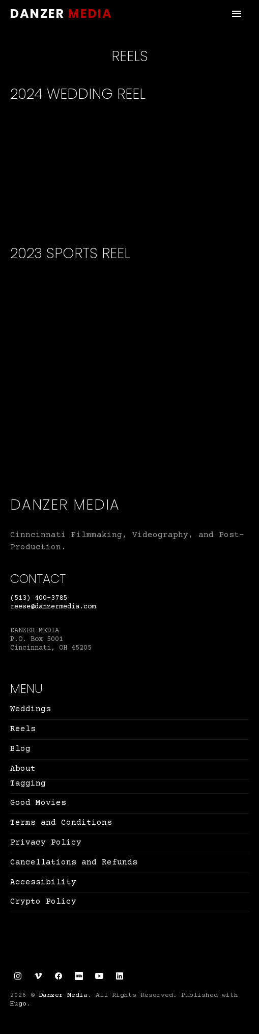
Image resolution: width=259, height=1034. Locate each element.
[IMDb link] (79, 976)
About (23, 768)
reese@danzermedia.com (53, 607)
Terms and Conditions (61, 822)
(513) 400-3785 (38, 598)
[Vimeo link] (38, 976)
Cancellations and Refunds (73, 862)
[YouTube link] (99, 976)
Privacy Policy (45, 842)
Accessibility (43, 882)
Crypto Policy (43, 901)
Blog (20, 748)
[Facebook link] (58, 976)
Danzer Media (61, 13)
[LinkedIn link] (119, 976)
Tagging (28, 783)
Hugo (18, 1004)
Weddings (30, 709)
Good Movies (38, 802)
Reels (23, 729)
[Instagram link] (17, 976)
